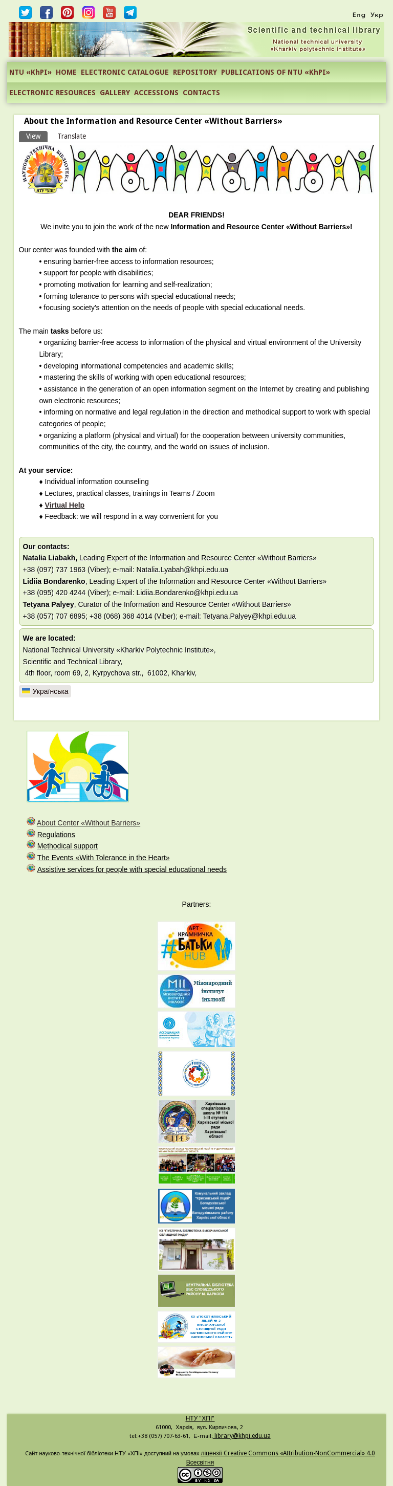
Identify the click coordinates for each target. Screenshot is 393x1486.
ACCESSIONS (156, 93)
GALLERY (115, 93)
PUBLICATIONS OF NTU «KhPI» (275, 72)
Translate (71, 136)
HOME (66, 72)
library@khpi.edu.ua (242, 1435)
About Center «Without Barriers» (88, 823)
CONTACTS (201, 93)
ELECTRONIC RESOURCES (52, 93)
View (37, 135)
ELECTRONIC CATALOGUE (125, 72)
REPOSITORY (195, 72)
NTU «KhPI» (30, 72)
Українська (45, 691)
